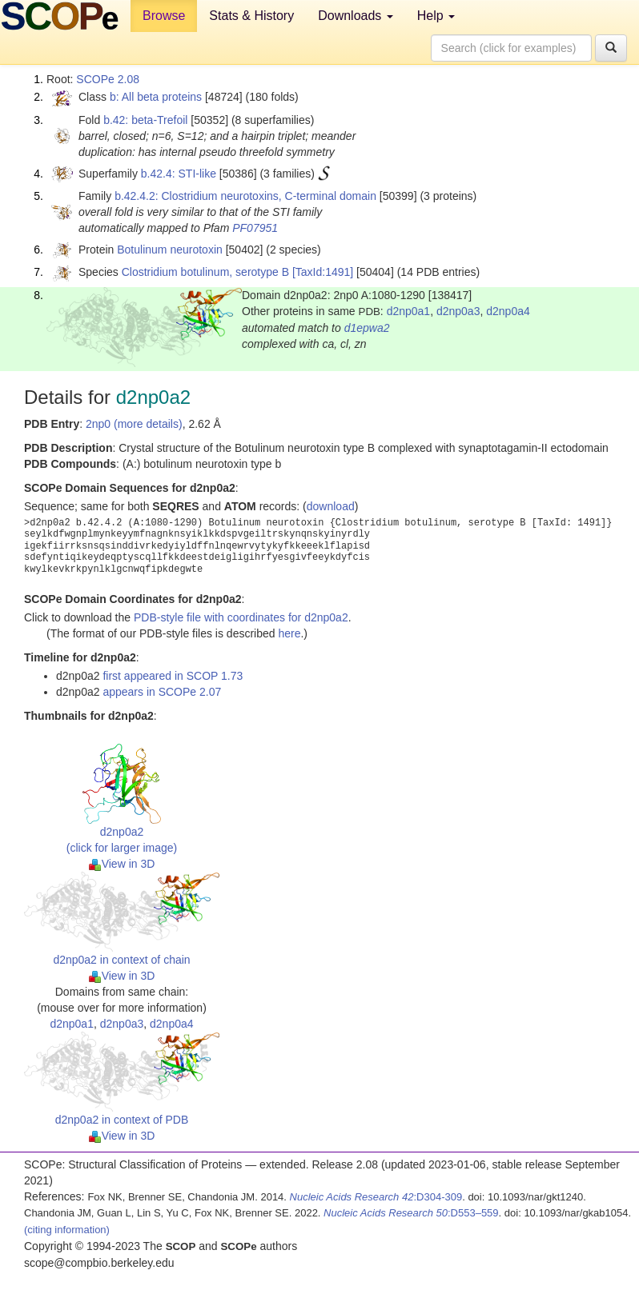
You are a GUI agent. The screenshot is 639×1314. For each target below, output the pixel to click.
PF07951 (255, 228)
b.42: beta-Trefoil (145, 120)
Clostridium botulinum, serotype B (205, 272)
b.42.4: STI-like (178, 173)
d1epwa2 (367, 328)
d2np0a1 (409, 311)
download (331, 506)
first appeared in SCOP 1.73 (172, 675)
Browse (164, 15)
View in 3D (122, 863)
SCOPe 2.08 (107, 79)
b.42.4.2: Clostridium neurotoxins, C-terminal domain (245, 196)
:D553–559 (411, 1213)
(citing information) (67, 1230)
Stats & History (251, 15)
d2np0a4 (508, 311)
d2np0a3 (458, 311)
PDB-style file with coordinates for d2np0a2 (241, 617)
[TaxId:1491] (322, 272)
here (289, 633)
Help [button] (436, 15)
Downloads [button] (355, 15)
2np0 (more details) (134, 423)
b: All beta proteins (156, 96)
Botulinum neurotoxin (170, 249)
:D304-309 (376, 1197)
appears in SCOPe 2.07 (161, 691)
